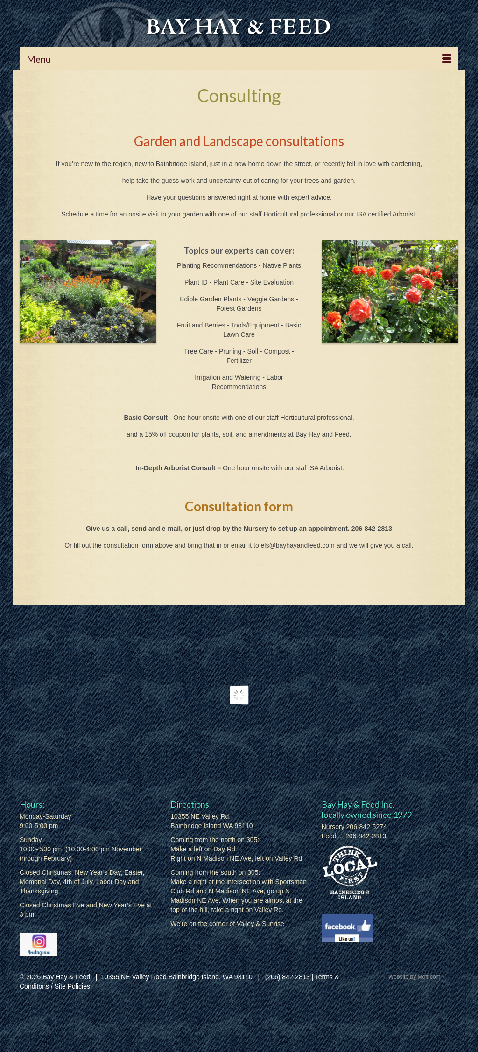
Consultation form (239, 506)
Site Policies (72, 986)
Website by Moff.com (414, 977)
